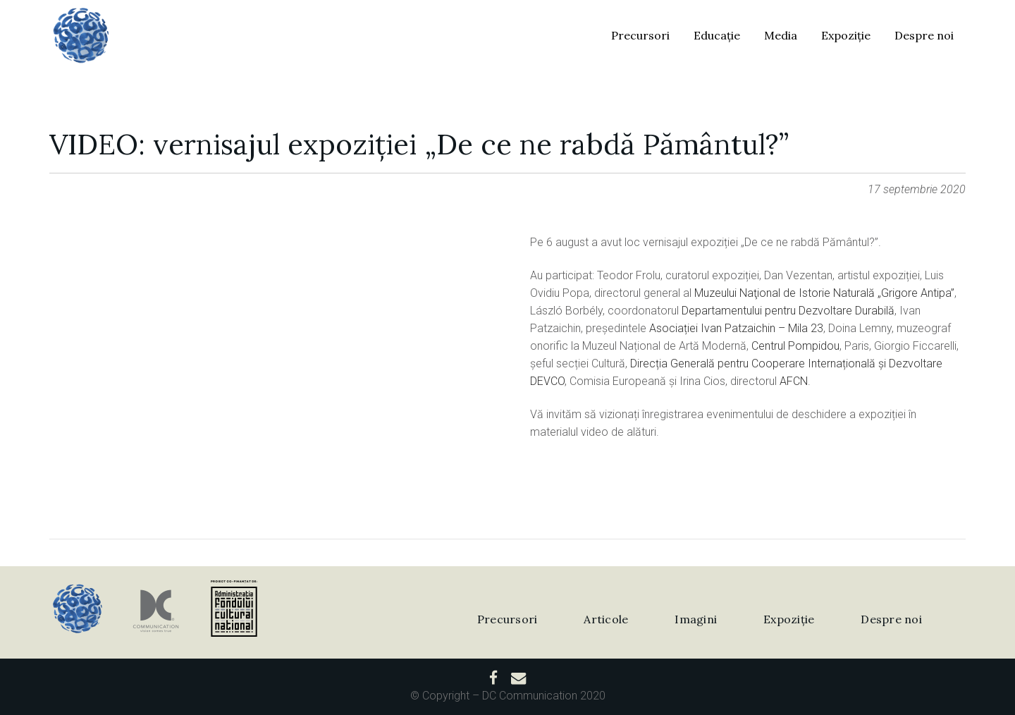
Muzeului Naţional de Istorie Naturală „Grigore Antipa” (824, 293)
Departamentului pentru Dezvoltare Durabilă (788, 310)
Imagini (696, 619)
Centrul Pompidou (795, 346)
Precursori (507, 619)
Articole (606, 619)
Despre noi (891, 619)
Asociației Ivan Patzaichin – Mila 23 (736, 328)
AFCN (794, 381)
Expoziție (788, 619)
